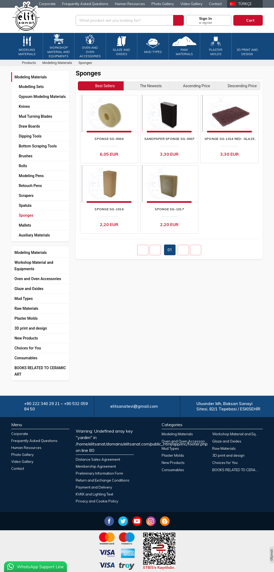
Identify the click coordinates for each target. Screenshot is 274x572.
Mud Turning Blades (35, 116)
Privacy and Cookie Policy (97, 501)
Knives (24, 106)
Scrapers (26, 195)
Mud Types (23, 298)
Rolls (23, 166)
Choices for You (27, 348)
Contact (215, 4)
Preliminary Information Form (99, 473)
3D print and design (30, 328)
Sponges (26, 215)
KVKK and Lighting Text (94, 494)
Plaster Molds (26, 318)
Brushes (25, 156)
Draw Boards (29, 126)
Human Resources (130, 4)
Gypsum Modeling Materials (42, 96)
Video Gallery (191, 4)
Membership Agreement (96, 466)
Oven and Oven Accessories (37, 279)
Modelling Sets (31, 87)
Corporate (47, 4)
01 (170, 249)
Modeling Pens (31, 176)
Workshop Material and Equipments (33, 265)
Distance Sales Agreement (98, 459)
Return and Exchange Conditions (103, 480)
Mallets (25, 225)
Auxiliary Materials (34, 235)
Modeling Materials (30, 77)
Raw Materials (26, 308)
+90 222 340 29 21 (42, 403)
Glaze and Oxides (28, 289)
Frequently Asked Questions (85, 4)
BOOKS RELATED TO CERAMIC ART (40, 371)
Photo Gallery (162, 4)
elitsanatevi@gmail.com (134, 406)
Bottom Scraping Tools (38, 146)
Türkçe (245, 4)
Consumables (25, 358)
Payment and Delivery (94, 487)
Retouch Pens (30, 186)
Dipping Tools (30, 136)
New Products (26, 338)
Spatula (25, 205)
